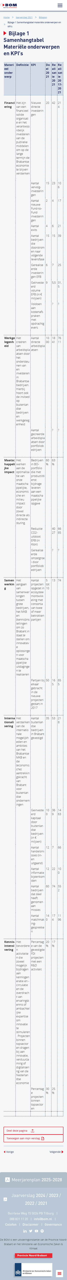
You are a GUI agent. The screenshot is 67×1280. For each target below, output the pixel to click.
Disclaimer (31, 1224)
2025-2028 (51, 1179)
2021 (42, 1203)
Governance (53, 1224)
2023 (53, 1195)
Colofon (10, 1224)
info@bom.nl (43, 1219)
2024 (40, 1195)
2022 (29, 1203)
